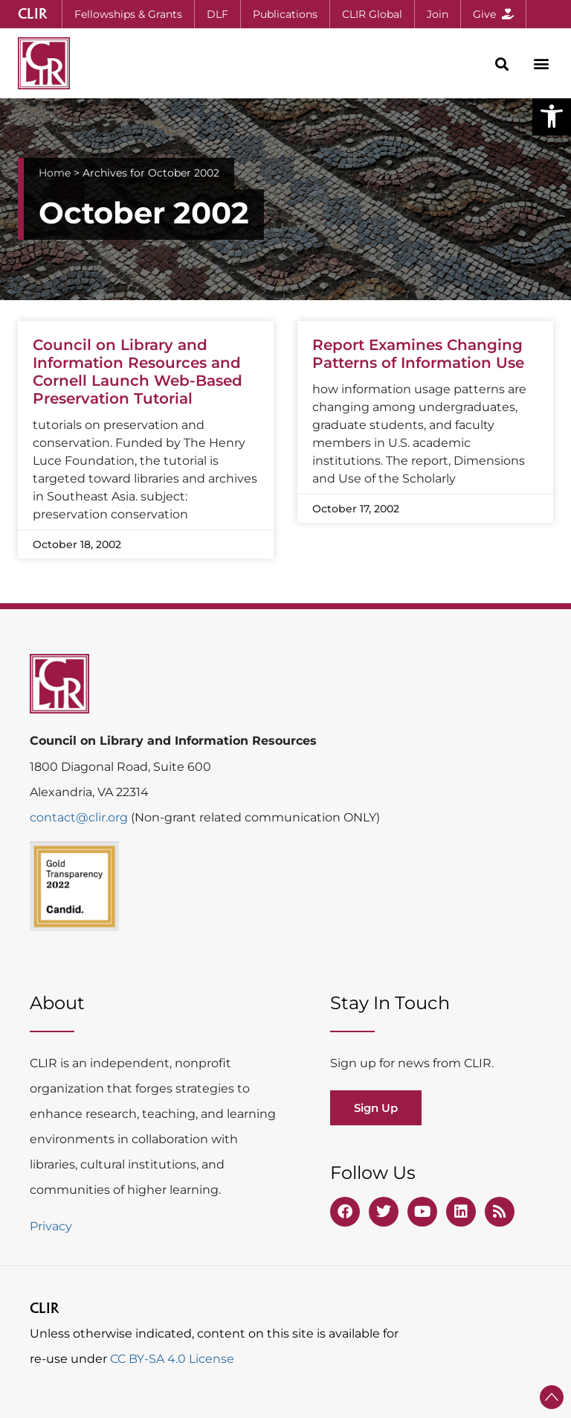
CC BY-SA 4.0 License (172, 1359)
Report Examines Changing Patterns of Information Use (418, 354)
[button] (551, 116)
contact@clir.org (80, 817)
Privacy (51, 1226)
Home (55, 172)
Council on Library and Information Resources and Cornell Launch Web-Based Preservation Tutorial (137, 371)
